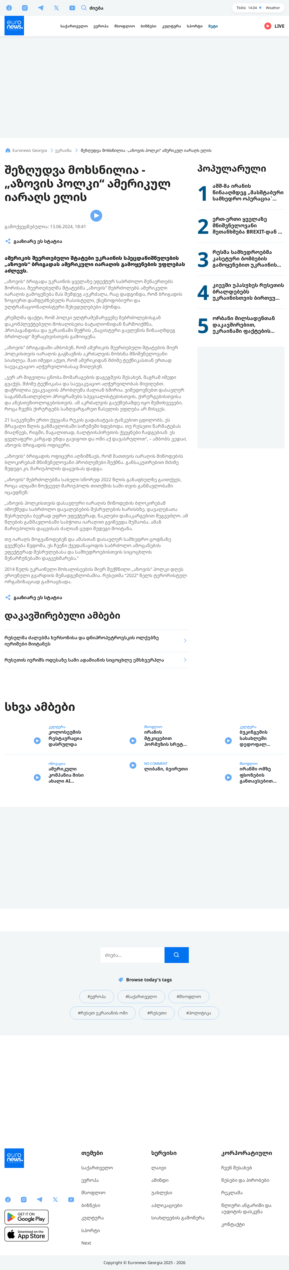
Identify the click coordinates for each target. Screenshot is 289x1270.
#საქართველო (141, 1099)
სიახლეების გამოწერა (178, 1218)
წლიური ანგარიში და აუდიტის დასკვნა (246, 1208)
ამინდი (159, 1180)
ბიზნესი (90, 1205)
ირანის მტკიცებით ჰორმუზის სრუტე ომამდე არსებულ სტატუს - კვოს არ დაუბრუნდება (165, 837)
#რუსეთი (158, 1116)
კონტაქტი (233, 1224)
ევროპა (90, 1180)
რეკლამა (232, 1192)
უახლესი (161, 1192)
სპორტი (90, 1230)
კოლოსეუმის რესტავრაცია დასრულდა (65, 837)
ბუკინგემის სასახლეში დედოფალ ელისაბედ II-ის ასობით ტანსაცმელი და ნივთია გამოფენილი (259, 837)
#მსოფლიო (191, 1099)
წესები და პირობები (245, 1180)
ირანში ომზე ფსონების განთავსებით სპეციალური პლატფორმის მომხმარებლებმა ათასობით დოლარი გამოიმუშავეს (261, 878)
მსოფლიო (153, 821)
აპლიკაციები (166, 1205)
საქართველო (97, 1168)
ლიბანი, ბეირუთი (166, 884)
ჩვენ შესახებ (236, 1168)
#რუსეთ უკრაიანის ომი (100, 1116)
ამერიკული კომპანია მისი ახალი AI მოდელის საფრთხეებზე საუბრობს (66, 878)
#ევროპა (94, 1099)
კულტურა (57, 821)
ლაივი (158, 1168)
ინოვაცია (57, 862)
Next (86, 1243)
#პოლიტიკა (202, 1116)
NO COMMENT (156, 862)
